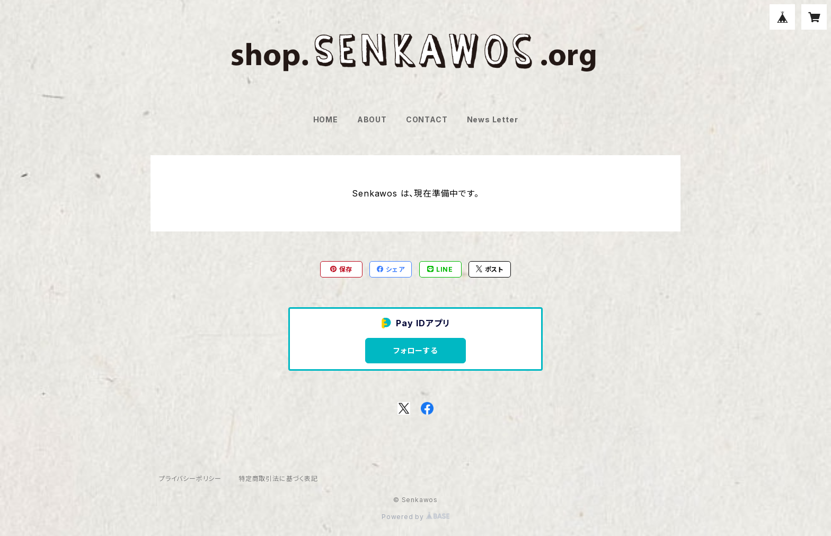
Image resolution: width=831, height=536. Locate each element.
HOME (325, 119)
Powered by (415, 517)
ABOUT (372, 119)
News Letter (492, 119)
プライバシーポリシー (190, 479)
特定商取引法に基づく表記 (278, 479)
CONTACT (427, 119)
